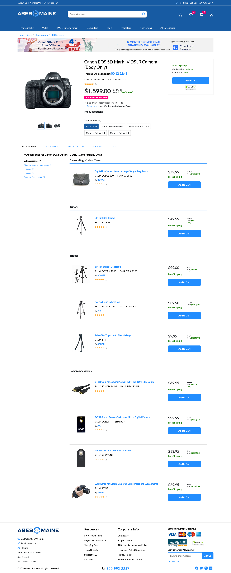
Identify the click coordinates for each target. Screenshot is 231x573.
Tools (111, 27)
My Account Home (93, 535)
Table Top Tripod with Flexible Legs (113, 335)
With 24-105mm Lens (113, 126)
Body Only (91, 126)
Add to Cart (191, 80)
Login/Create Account (95, 540)
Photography (28, 27)
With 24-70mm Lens (139, 126)
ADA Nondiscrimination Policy (132, 545)
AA (99, 426)
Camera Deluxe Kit (95, 133)
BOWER (101, 180)
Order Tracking (51, 2)
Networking (147, 27)
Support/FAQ (90, 554)
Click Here (92, 106)
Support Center (125, 540)
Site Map (88, 559)
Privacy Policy (125, 554)
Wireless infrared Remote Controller (113, 450)
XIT (99, 310)
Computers (94, 27)
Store (29, 34)
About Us (22, 2)
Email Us (31, 543)
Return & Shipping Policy (130, 559)
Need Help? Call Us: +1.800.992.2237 (196, 2)
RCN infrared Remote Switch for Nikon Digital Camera (122, 417)
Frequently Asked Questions (131, 550)
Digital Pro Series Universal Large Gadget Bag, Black (121, 171)
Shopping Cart (91, 545)
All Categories (167, 27)
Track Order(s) (91, 550)
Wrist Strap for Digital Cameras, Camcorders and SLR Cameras (126, 483)
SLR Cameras (57, 34)
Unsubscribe (173, 561)
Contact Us (35, 2)
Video (46, 27)
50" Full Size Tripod (104, 217)
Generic (101, 492)
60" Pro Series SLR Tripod (108, 266)
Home (21, 34)
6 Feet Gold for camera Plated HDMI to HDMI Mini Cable (124, 381)
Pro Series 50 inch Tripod (107, 302)
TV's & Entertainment (69, 27)
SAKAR (101, 344)
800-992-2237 (36, 538)
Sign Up (207, 555)
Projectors (127, 27)
